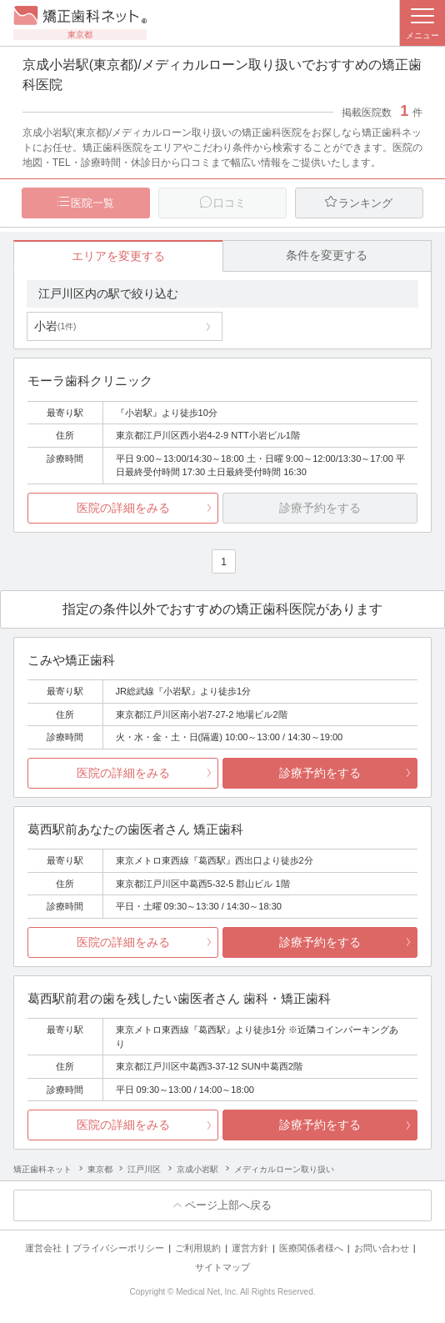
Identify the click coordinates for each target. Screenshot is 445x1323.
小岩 (55, 326)
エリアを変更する (118, 256)
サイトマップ (222, 1267)
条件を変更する (327, 255)
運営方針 (250, 1248)
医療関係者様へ (311, 1248)
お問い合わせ (381, 1248)
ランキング (365, 203)
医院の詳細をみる (123, 507)
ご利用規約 (198, 1248)
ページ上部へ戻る (228, 1205)
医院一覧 (92, 203)
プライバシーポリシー (118, 1248)
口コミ (229, 203)
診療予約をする (320, 772)
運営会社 (43, 1248)
